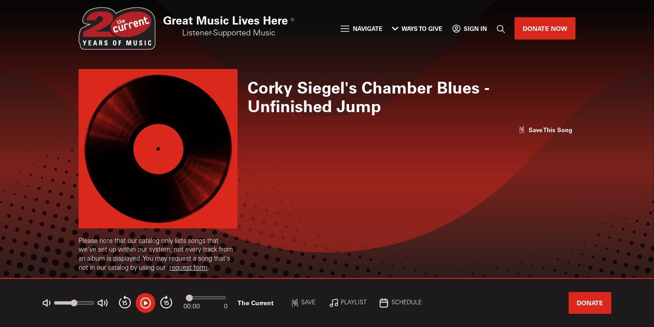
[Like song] (545, 129)
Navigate (361, 28)
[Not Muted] (46, 303)
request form (188, 268)
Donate (590, 302)
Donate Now (545, 28)
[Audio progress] (205, 297)
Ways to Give (417, 28)
